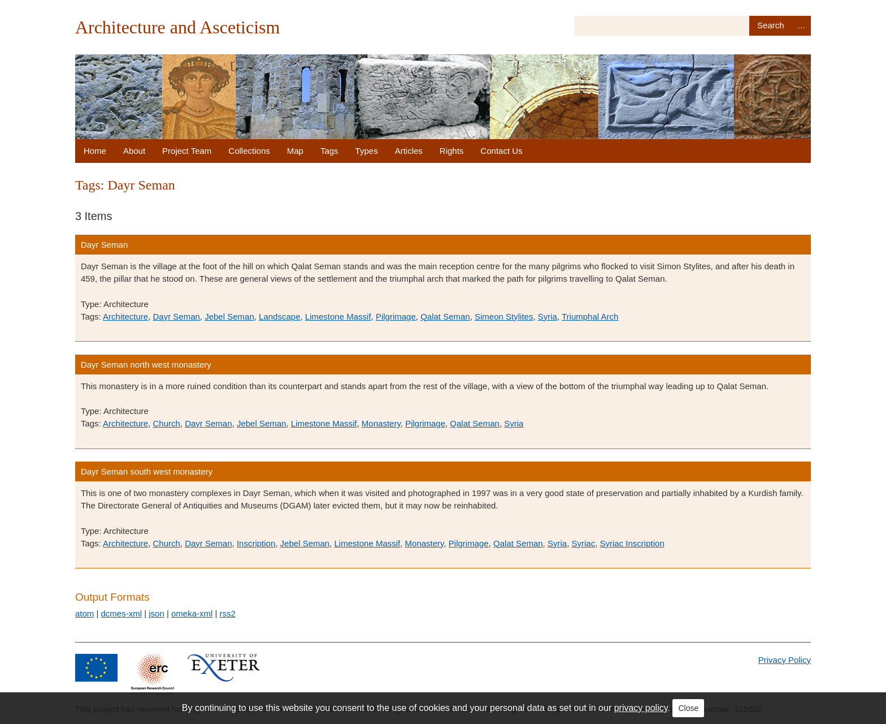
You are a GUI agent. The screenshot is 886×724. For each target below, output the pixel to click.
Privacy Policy (784, 660)
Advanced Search (801, 26)
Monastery (381, 423)
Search (770, 26)
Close (688, 708)
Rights (452, 151)
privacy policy (641, 708)
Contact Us (501, 151)
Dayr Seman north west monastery (146, 364)
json (156, 613)
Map (295, 151)
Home (95, 151)
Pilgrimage (396, 316)
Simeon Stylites (504, 316)
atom (84, 613)
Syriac (583, 543)
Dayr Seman (104, 244)
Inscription (256, 543)
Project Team (186, 151)
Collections (249, 151)
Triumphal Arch (590, 316)
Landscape (279, 316)
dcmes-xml (121, 613)
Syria (547, 316)
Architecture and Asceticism (177, 27)
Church (166, 423)
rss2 (228, 613)
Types (366, 151)
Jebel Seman (229, 316)
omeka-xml (191, 613)
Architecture (125, 316)
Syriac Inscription (632, 543)
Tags (329, 151)
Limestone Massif (338, 316)
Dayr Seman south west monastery (146, 471)
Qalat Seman (445, 316)
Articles (409, 151)
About (134, 151)
